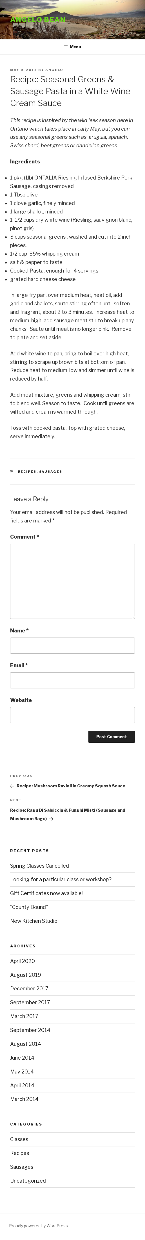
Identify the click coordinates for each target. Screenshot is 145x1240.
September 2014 (30, 1030)
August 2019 (25, 975)
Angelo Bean (38, 20)
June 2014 (22, 1058)
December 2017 (29, 988)
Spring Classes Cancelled (39, 866)
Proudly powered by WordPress (38, 1225)
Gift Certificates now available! (46, 893)
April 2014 (22, 1085)
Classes (19, 1139)
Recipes (27, 472)
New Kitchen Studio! (34, 921)
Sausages (51, 472)
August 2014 (25, 1044)
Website (21, 700)
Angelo (54, 70)
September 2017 (30, 1002)
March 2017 (24, 1016)
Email (19, 665)
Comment (24, 537)
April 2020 (22, 961)
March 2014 (24, 1099)
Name (19, 631)
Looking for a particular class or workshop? (60, 879)
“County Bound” (29, 907)
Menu (72, 46)
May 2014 (22, 1072)
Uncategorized (28, 1181)
